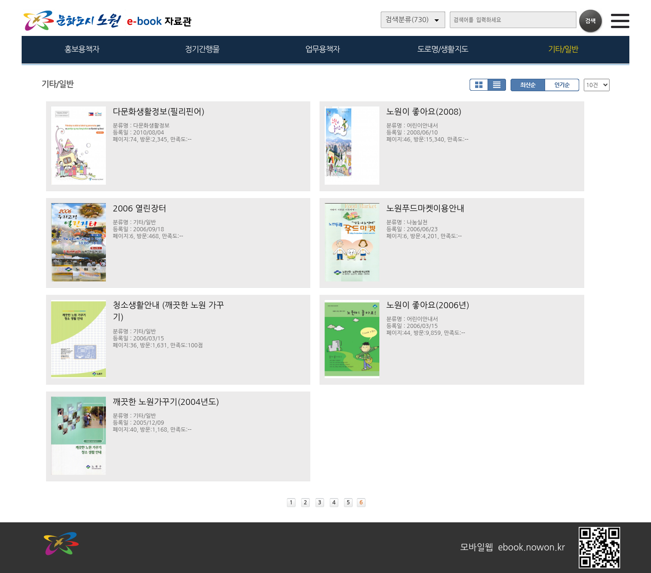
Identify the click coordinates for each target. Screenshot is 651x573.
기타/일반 (563, 49)
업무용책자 (322, 49)
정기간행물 (202, 49)
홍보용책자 (81, 49)
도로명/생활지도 (443, 49)
